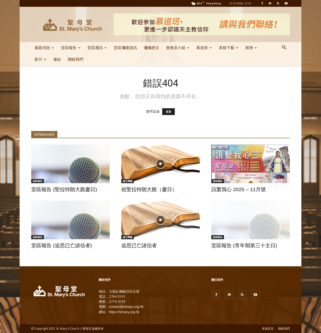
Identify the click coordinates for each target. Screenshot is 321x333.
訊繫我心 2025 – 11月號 (238, 189)
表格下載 (228, 48)
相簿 (251, 48)
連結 (57, 59)
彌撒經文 (151, 48)
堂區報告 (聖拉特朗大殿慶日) (64, 189)
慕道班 (204, 48)
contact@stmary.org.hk (126, 307)
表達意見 (268, 328)
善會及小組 (177, 48)
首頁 (168, 111)
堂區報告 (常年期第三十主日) (244, 245)
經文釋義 (127, 181)
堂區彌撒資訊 (125, 48)
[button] (284, 48)
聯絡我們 (75, 59)
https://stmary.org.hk (124, 312)
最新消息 (44, 48)
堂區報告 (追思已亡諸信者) (61, 245)
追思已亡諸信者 (139, 245)
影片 (40, 59)
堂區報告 (70, 48)
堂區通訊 (97, 48)
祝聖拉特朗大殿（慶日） (149, 189)
